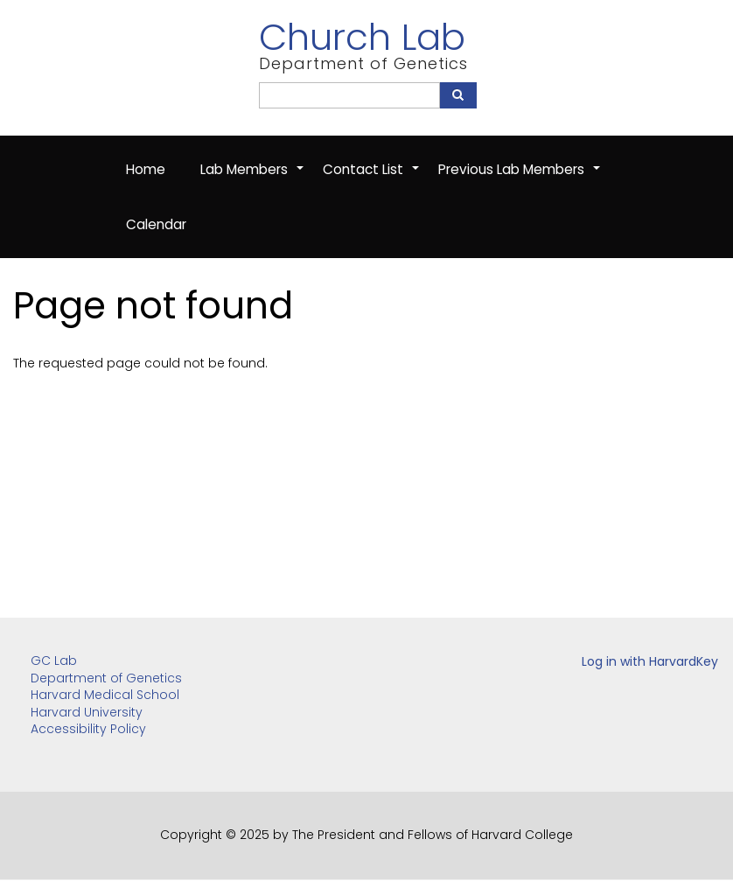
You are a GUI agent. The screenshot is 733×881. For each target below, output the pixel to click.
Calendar (156, 224)
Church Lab (362, 37)
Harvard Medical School (105, 694)
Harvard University (87, 712)
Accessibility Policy (88, 729)
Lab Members (252, 178)
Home (145, 169)
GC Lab (54, 660)
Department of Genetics (106, 678)
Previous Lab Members (520, 178)
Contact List (372, 178)
